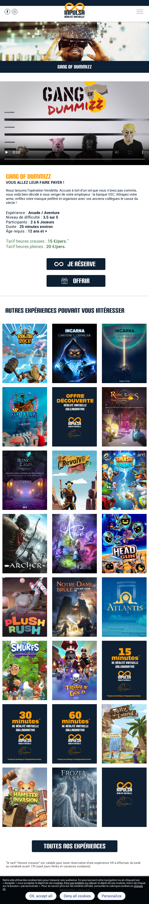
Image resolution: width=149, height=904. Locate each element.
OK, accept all (40, 896)
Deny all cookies (77, 896)
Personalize (111, 896)
